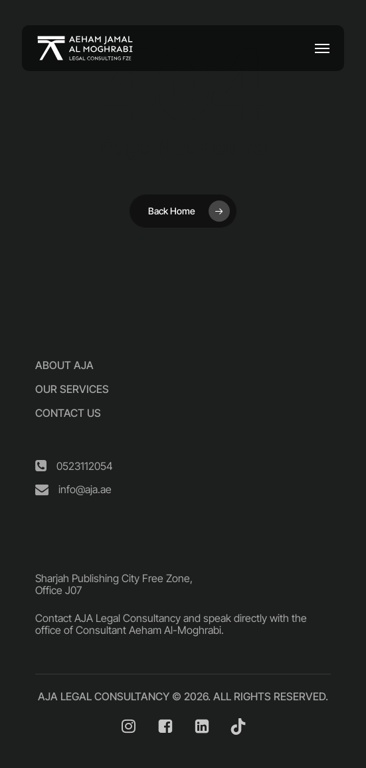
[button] (322, 48)
